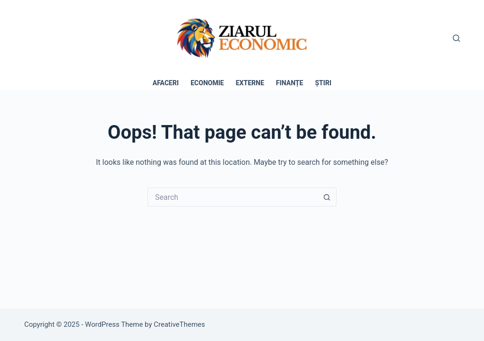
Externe (250, 83)
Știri (323, 83)
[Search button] (327, 197)
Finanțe (289, 83)
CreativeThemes (179, 324)
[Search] (456, 38)
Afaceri (166, 83)
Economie (207, 83)
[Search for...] (232, 197)
